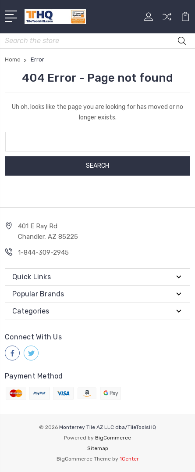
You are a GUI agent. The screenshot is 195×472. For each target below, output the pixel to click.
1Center (129, 459)
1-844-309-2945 (43, 252)
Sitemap (97, 448)
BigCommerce (113, 438)
